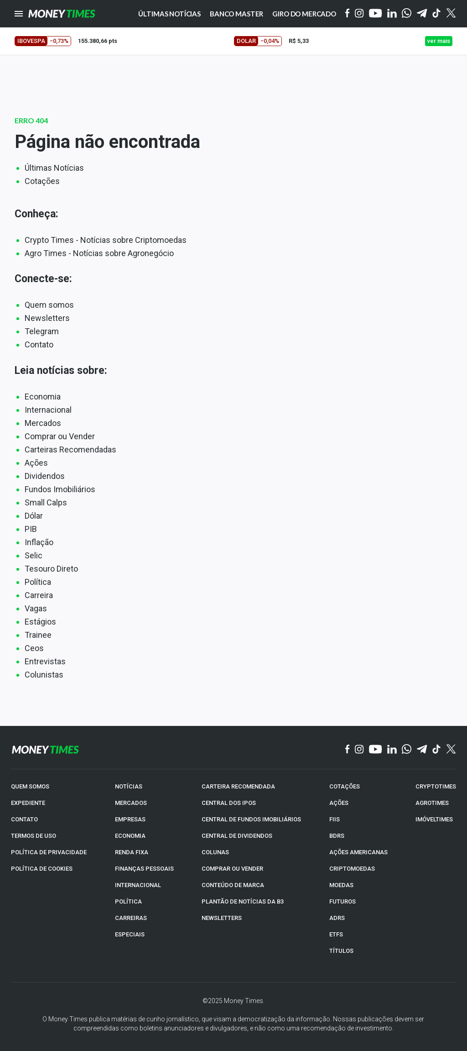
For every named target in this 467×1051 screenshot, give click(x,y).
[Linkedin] (392, 14)
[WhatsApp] (406, 13)
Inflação (39, 542)
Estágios (40, 621)
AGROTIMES (432, 802)
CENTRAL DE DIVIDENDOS (237, 835)
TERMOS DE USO (33, 835)
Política (38, 582)
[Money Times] (61, 14)
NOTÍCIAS (128, 786)
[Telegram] (421, 14)
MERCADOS (131, 802)
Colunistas (44, 674)
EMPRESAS (130, 819)
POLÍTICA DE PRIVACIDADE (49, 852)
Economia (43, 396)
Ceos (34, 648)
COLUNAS (215, 852)
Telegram (42, 331)
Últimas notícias (169, 14)
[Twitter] (451, 13)
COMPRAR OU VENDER (232, 868)
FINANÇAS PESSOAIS (144, 868)
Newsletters (47, 318)
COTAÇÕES (344, 786)
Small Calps (46, 502)
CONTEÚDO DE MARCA (233, 885)
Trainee (38, 635)
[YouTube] (375, 14)
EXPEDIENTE (28, 802)
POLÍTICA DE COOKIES (42, 868)
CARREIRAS (131, 917)
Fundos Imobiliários (60, 489)
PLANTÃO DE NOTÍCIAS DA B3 (243, 901)
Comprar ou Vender (60, 436)
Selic (33, 555)
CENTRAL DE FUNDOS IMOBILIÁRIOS (251, 819)
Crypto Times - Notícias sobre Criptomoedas (106, 240)
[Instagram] (359, 14)
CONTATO (24, 819)
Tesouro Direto (51, 568)
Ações (36, 463)
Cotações (42, 181)
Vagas (36, 608)
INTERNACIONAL (138, 885)
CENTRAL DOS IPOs (229, 802)
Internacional (48, 410)
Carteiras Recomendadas (70, 449)
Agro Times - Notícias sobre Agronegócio (99, 253)
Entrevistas (45, 661)
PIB (31, 529)
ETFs (336, 934)
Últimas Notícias (54, 168)
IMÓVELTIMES (434, 819)
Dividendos (45, 476)
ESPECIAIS (130, 934)
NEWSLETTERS (222, 917)
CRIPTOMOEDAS (352, 868)
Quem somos (49, 305)
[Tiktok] (436, 14)
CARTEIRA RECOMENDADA (238, 786)
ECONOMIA (130, 835)
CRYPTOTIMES (435, 786)
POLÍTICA (128, 901)
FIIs (334, 819)
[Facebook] (347, 14)
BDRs (336, 835)
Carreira (39, 595)
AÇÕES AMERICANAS (358, 852)
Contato (39, 344)
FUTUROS (342, 901)
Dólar (34, 515)
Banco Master (236, 14)
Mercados (43, 423)
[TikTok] (436, 749)
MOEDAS (341, 885)
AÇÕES (338, 802)
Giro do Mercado (304, 14)
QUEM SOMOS (30, 786)
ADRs (337, 917)
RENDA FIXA (131, 852)
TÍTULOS (341, 950)
